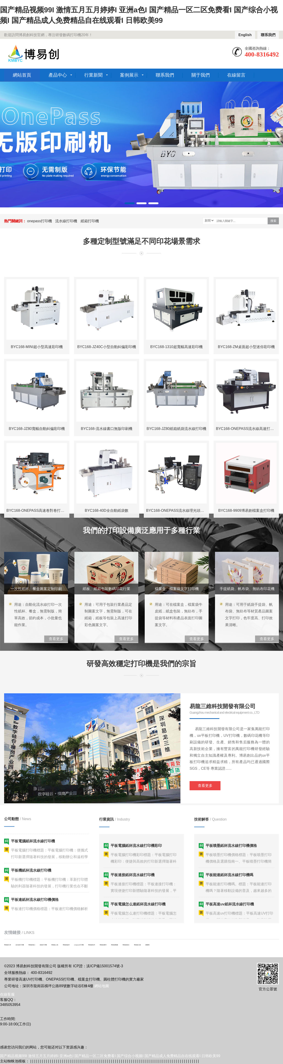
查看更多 (205, 858)
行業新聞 (93, 75)
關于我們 (200, 75)
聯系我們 (268, 35)
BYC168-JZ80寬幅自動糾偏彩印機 (37, 587)
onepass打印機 (39, 221)
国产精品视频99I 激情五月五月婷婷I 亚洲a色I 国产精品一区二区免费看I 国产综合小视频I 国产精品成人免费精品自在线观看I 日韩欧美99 (110, 1056)
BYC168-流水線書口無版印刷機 (106, 587)
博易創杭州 (91, 945)
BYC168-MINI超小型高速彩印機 (37, 505)
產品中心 (58, 75)
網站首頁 (22, 75)
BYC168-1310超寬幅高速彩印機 (176, 505)
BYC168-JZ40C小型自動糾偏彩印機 (106, 505)
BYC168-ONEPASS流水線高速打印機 (247, 587)
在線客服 (7, 994)
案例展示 (129, 75)
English (245, 35)
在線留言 (236, 75)
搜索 (273, 220)
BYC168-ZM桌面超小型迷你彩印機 (246, 505)
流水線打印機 (66, 221)
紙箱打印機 (90, 221)
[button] (130, 203)
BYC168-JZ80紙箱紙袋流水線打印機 (176, 587)
